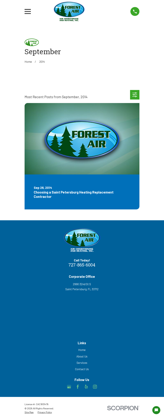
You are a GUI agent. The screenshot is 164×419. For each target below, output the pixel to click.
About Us (81, 356)
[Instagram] (95, 387)
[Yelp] (86, 387)
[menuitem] (29, 412)
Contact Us (82, 369)
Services (82, 362)
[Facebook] (78, 387)
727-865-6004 (82, 265)
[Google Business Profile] (69, 387)
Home (82, 349)
